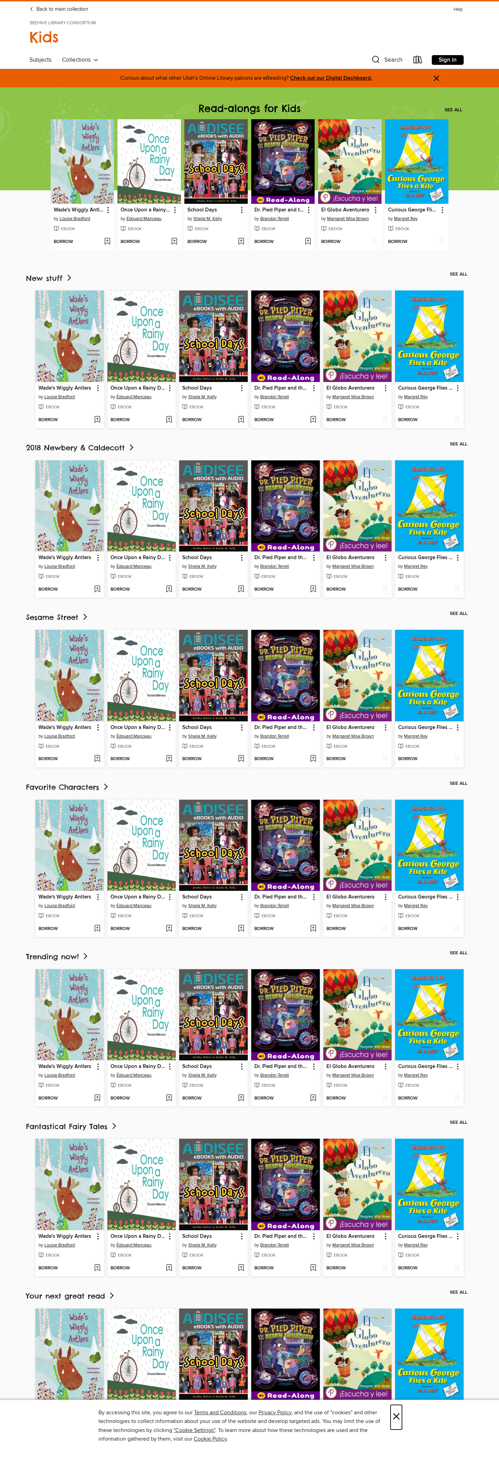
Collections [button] (80, 60)
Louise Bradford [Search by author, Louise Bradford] (75, 219)
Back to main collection (58, 9)
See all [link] (453, 110)
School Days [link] (202, 210)
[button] (386, 61)
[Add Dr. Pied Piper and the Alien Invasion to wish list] (308, 241)
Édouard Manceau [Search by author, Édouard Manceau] (143, 219)
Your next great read (70, 1296)
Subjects (40, 60)
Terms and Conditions (220, 1412)
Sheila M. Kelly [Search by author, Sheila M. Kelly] (207, 219)
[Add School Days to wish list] (241, 241)
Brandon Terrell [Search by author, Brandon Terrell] (274, 219)
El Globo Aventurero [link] (345, 210)
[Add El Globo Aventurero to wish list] (374, 241)
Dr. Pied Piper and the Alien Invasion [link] (279, 210)
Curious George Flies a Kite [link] (413, 210)
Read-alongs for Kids (250, 108)
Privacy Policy (275, 1412)
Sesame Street (57, 617)
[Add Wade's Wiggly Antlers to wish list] (107, 241)
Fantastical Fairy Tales (72, 1126)
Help (458, 9)
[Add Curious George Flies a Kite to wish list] (441, 241)
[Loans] (418, 61)
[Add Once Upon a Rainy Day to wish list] (174, 241)
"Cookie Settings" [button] (194, 1430)
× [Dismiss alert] (436, 78)
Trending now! (57, 956)
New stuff (49, 278)
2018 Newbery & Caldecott (80, 447)
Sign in (448, 60)
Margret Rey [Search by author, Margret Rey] (406, 219)
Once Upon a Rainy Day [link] (146, 210)
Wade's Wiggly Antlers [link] (79, 210)
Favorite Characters (68, 787)
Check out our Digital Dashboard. (331, 78)
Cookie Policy (210, 1438)
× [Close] (396, 1417)
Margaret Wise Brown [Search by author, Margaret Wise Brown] (348, 219)
